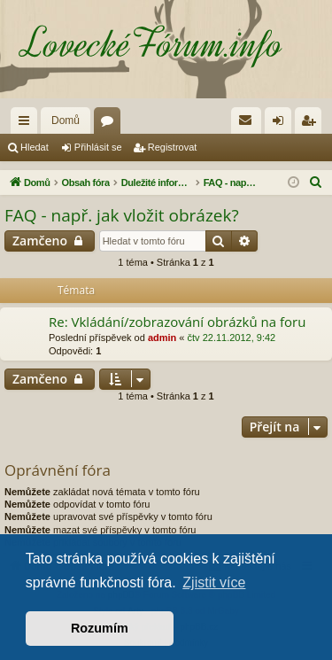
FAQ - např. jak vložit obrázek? (121, 215)
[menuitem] (246, 120)
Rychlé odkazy (27, 124)
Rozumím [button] (99, 628)
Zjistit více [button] (213, 582)
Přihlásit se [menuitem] (282, 124)
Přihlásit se (98, 147)
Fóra (110, 124)
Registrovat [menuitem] (312, 124)
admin (162, 337)
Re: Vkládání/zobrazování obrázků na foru (177, 321)
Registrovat (172, 147)
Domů (65, 120)
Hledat (34, 147)
